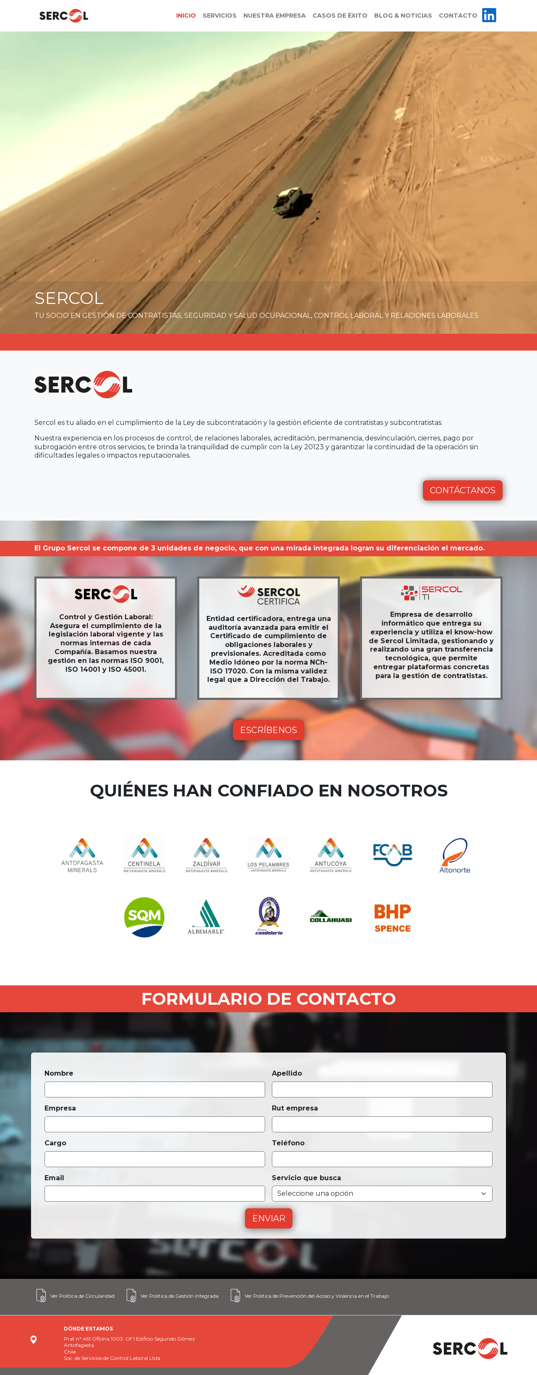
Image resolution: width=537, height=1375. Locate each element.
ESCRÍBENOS (268, 730)
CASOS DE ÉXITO (340, 15)
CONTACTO (458, 15)
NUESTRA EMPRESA (274, 15)
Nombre (58, 1073)
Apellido (287, 1073)
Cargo (55, 1143)
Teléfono (288, 1143)
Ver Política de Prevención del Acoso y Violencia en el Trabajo (309, 1295)
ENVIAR (268, 1218)
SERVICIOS (220, 15)
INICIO (186, 15)
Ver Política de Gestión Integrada (172, 1295)
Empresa (60, 1108)
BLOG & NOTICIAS (403, 15)
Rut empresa (295, 1108)
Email (54, 1178)
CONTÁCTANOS (462, 490)
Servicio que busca (306, 1178)
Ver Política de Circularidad (74, 1295)
